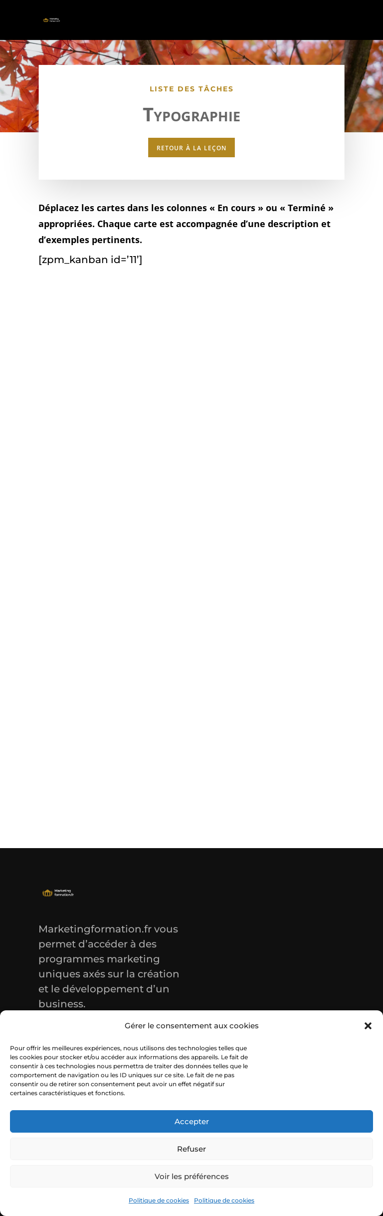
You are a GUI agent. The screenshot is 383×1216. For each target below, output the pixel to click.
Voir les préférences (192, 1176)
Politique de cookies (159, 1200)
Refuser (191, 1149)
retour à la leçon (191, 146)
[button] (368, 1026)
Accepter (192, 1121)
